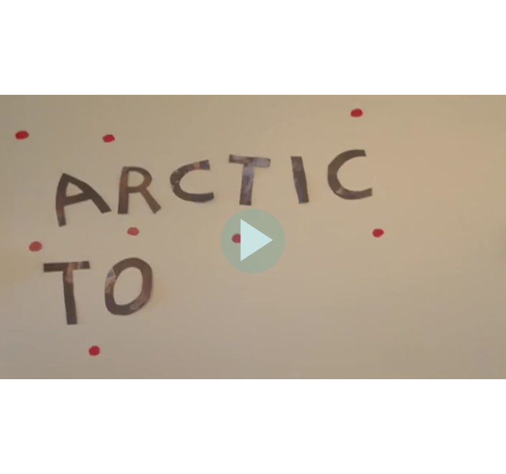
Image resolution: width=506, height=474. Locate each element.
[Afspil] (253, 270)
